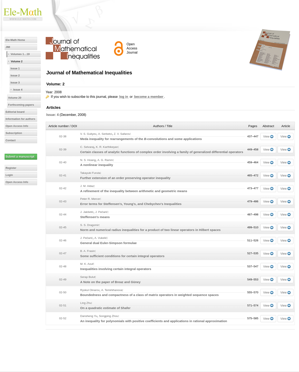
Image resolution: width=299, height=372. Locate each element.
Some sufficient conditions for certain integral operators (122, 256)
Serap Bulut (87, 277)
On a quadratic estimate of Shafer (105, 308)
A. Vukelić (100, 237)
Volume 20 (16, 97)
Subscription (15, 133)
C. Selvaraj (87, 147)
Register (12, 167)
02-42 (62, 188)
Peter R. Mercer (90, 198)
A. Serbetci (105, 133)
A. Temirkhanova (112, 290)
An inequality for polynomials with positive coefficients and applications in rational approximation (153, 321)
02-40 (62, 162)
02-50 (62, 292)
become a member (148, 96)
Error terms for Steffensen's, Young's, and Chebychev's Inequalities (130, 204)
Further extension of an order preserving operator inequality (125, 178)
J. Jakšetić (86, 212)
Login (10, 175)
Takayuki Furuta (90, 172)
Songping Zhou (108, 316)
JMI (8, 47)
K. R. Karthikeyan (107, 147)
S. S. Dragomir (89, 225)
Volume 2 (17, 61)
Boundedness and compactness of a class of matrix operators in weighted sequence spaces (149, 295)
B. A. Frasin (87, 251)
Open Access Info (18, 126)
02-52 (62, 318)
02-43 (62, 201)
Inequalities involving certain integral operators (115, 269)
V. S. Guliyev (88, 133)
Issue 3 (16, 82)
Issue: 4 (52, 115)
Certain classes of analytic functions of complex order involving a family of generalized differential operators (161, 152)
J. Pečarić (101, 212)
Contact (11, 140)
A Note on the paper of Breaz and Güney (110, 282)
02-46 (62, 240)
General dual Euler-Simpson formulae (108, 243)
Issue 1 (16, 68)
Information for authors (22, 118)
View (266, 136)
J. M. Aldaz (87, 186)
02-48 (62, 266)
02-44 (62, 214)
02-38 (62, 136)
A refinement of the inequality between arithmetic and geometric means (133, 191)
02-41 (62, 175)
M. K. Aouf (86, 263)
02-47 (62, 253)
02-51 (62, 305)
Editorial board (16, 111)
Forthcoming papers (23, 104)
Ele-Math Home (16, 40)
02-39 (62, 149)
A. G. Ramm (105, 160)
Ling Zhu (85, 302)
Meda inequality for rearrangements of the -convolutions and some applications (141, 139)
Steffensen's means (95, 217)
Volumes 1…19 (21, 54)
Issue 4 (19, 89)
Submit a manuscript (20, 156)
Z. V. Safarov (122, 133)
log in (123, 96)
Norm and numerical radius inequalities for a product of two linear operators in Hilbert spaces (150, 230)
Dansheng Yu (88, 316)
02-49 (62, 279)
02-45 (62, 227)
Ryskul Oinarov (89, 290)
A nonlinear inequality (96, 165)
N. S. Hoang (88, 160)
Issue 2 (16, 75)
